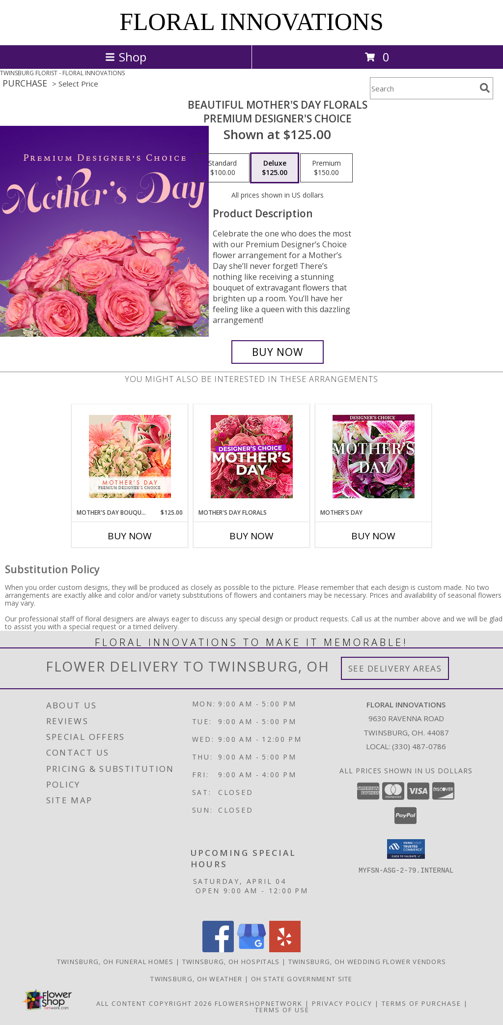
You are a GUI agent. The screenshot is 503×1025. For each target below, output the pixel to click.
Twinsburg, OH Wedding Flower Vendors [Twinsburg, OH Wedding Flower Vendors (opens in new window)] (367, 961)
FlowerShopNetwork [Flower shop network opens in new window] (259, 1003)
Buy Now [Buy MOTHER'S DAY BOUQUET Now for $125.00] (130, 535)
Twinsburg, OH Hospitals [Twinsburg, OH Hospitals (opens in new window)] (231, 961)
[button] (406, 849)
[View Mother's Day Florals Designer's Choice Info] (252, 456)
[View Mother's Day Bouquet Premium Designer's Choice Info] (130, 456)
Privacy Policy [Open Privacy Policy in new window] (342, 1003)
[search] (485, 88)
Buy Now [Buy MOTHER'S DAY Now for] (373, 535)
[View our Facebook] (218, 949)
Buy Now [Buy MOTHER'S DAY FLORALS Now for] (251, 535)
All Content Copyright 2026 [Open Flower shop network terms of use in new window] (154, 1003)
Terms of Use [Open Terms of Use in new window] (282, 1009)
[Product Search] (422, 88)
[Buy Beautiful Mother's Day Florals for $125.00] (277, 352)
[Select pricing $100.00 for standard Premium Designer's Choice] (222, 168)
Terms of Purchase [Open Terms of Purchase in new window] (421, 1003)
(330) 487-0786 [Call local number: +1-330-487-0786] (419, 746)
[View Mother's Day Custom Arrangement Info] (374, 456)
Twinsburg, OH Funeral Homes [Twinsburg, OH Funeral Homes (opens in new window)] (115, 961)
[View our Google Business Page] (251, 949)
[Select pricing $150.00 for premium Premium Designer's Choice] (326, 168)
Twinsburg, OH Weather (196, 978)
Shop (125, 57)
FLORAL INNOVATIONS (251, 21)
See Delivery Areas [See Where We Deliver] (395, 668)
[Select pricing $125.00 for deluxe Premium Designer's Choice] (275, 168)
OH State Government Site (302, 978)
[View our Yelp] (285, 949)
